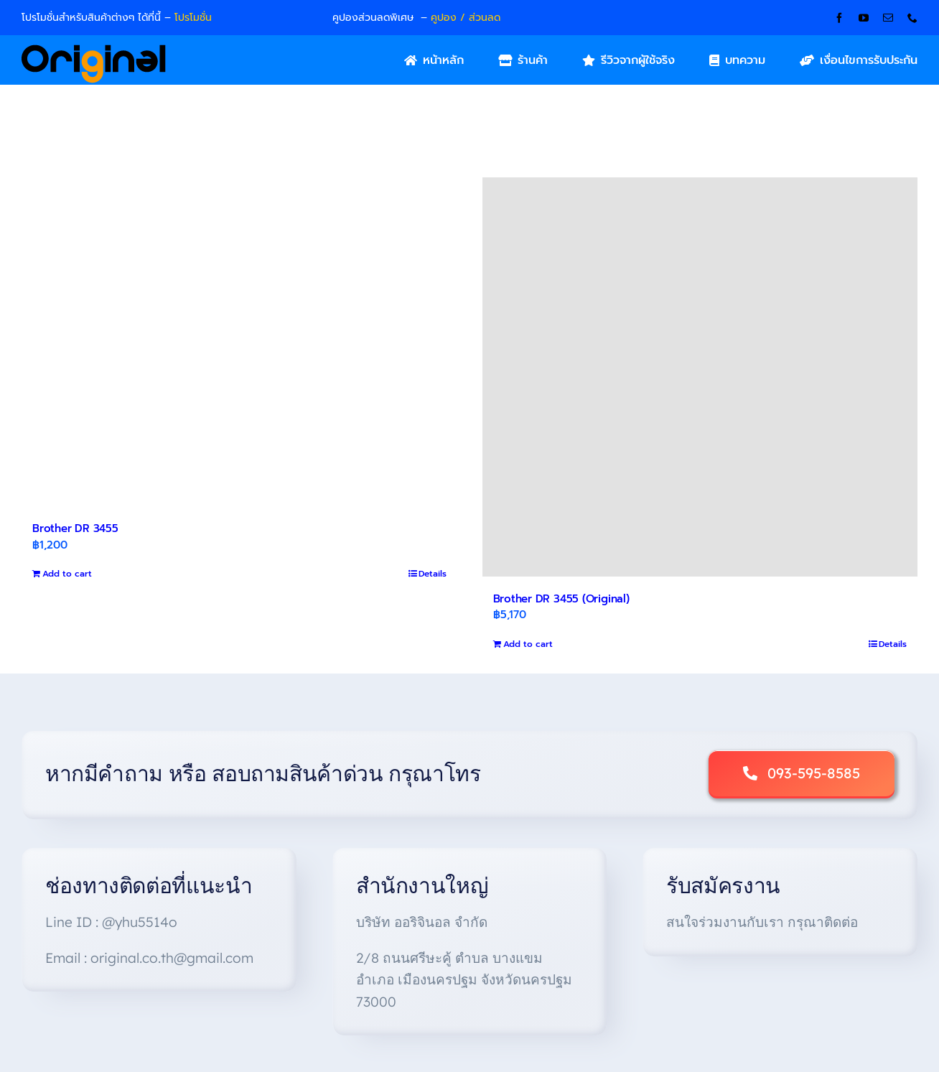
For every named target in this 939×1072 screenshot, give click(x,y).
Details (433, 573)
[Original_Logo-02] (94, 49)
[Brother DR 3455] (239, 341)
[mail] (888, 18)
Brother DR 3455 (75, 528)
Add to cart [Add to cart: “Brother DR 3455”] (67, 573)
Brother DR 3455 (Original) (561, 599)
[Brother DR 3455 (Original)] (700, 377)
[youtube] (864, 18)
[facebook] (839, 18)
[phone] (912, 18)
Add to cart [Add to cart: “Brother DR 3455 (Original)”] (528, 644)
